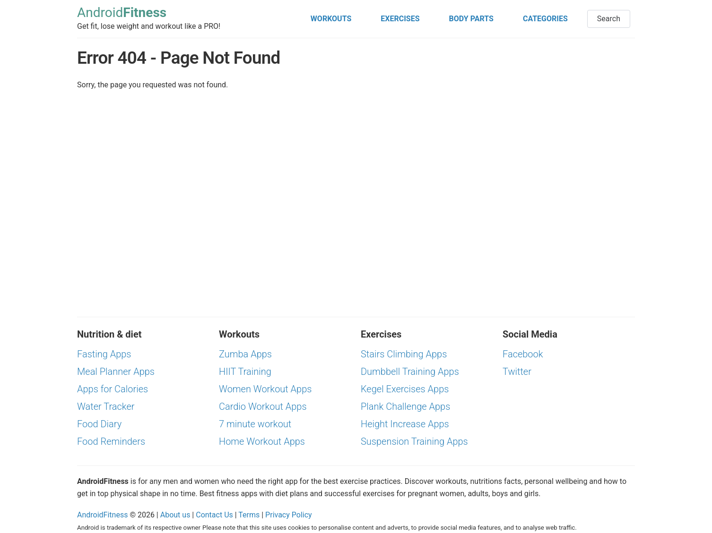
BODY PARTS (471, 18)
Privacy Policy (288, 514)
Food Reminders (111, 441)
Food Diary (99, 424)
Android (121, 13)
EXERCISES (400, 18)
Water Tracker (106, 406)
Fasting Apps (104, 354)
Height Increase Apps (405, 424)
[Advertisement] (545, 104)
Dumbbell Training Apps (410, 371)
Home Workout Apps (262, 441)
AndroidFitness (102, 514)
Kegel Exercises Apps (405, 389)
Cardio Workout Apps (263, 406)
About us (175, 514)
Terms (249, 514)
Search (608, 18)
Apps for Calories (112, 389)
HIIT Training (245, 371)
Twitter (517, 371)
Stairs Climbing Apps (404, 354)
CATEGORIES (545, 18)
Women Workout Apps (265, 389)
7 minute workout (255, 424)
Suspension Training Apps (414, 441)
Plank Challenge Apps (405, 406)
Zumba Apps (245, 354)
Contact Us (214, 514)
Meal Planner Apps (116, 371)
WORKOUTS (331, 18)
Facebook (523, 354)
